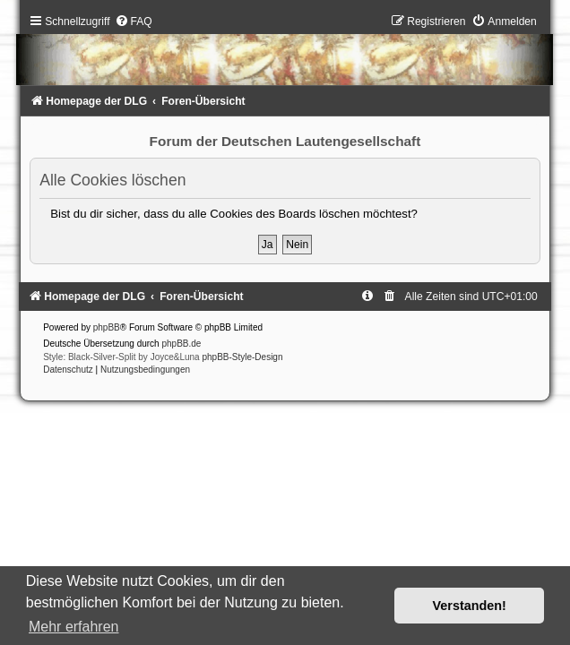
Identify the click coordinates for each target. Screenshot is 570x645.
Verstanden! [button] (469, 605)
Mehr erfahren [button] (74, 626)
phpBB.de (181, 343)
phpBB (106, 327)
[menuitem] (133, 21)
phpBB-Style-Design (242, 357)
